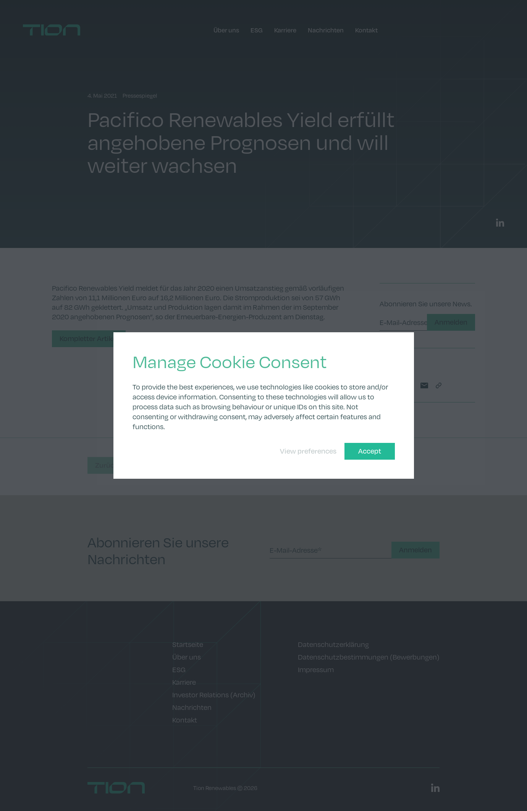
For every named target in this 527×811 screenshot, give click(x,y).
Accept (369, 450)
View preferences (308, 450)
